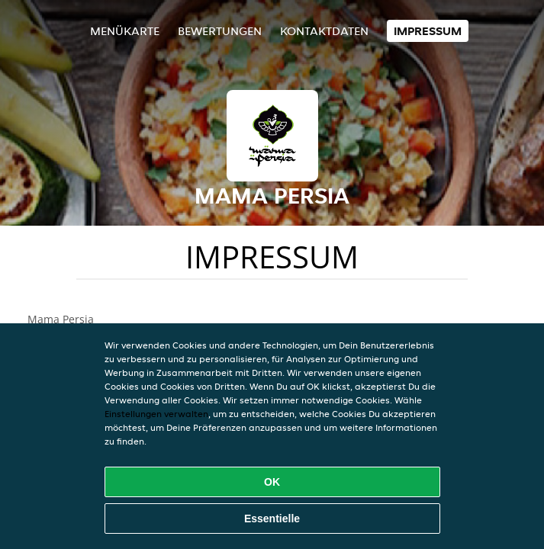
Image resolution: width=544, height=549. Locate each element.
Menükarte (124, 31)
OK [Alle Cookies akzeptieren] (272, 482)
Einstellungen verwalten (156, 413)
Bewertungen (220, 31)
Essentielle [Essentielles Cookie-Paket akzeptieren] (272, 518)
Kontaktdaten (324, 31)
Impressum (428, 31)
